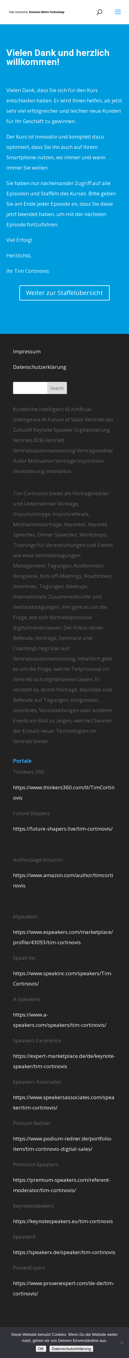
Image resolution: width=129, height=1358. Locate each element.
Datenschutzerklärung (39, 366)
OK (41, 1348)
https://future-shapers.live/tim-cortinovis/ (63, 828)
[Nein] (121, 1342)
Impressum (27, 351)
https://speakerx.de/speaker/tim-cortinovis (64, 1252)
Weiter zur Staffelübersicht (64, 293)
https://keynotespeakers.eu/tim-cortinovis (63, 1221)
